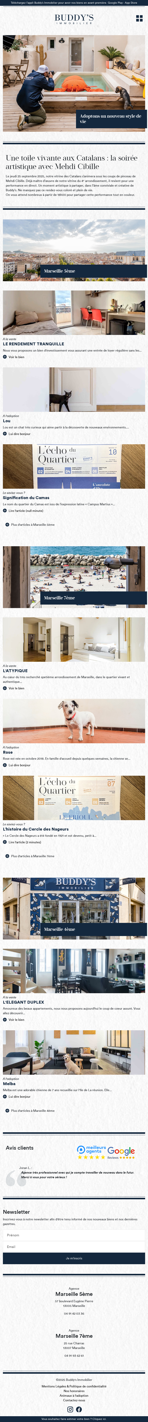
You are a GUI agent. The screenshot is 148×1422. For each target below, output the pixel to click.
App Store (131, 2)
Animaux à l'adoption (74, 1395)
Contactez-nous (74, 1400)
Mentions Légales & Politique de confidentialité (74, 1386)
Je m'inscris (74, 1258)
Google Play (115, 2)
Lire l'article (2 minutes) (22, 842)
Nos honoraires (74, 1391)
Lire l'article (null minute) (23, 510)
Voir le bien (13, 357)
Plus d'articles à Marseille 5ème (30, 525)
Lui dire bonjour (16, 434)
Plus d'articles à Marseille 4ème (30, 1111)
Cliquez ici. (99, 1419)
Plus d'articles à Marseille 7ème (29, 856)
